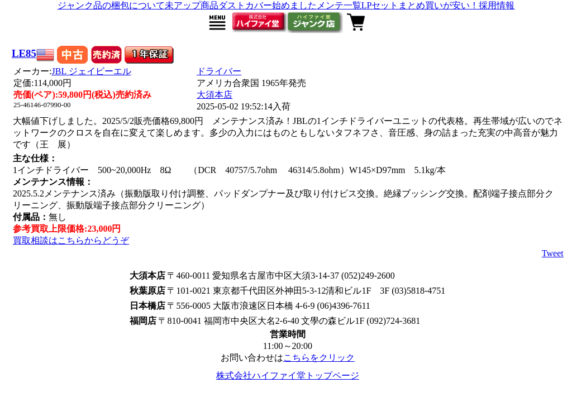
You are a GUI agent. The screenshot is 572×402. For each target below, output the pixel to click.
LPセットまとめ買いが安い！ (420, 5)
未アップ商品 (191, 5)
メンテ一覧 (339, 5)
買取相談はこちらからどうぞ (71, 240)
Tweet (553, 253)
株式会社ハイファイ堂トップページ (287, 375)
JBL (91, 71)
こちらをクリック (319, 357)
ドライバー (219, 71)
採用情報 (496, 5)
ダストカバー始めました (267, 5)
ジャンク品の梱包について (111, 5)
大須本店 (214, 94)
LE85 (24, 53)
